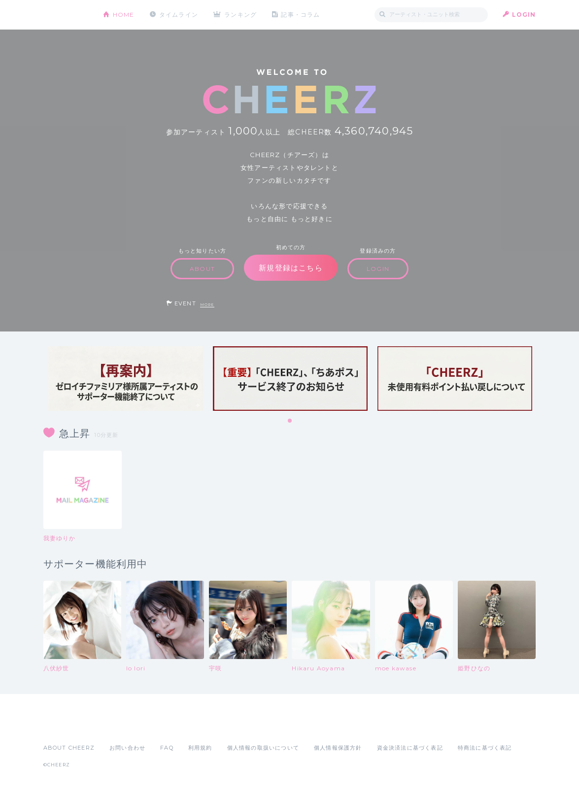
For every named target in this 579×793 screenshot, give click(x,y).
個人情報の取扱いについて (263, 747)
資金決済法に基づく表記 (410, 747)
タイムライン (178, 14)
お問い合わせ (127, 747)
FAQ (166, 747)
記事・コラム (300, 14)
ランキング (240, 14)
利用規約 (200, 747)
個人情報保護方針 (338, 747)
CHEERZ (65, 15)
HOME (124, 14)
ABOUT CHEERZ (69, 747)
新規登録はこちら (291, 267)
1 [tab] (290, 421)
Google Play (118, 726)
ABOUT (202, 268)
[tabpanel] (125, 378)
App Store (66, 726)
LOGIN (524, 14)
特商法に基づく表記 (485, 747)
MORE (207, 304)
